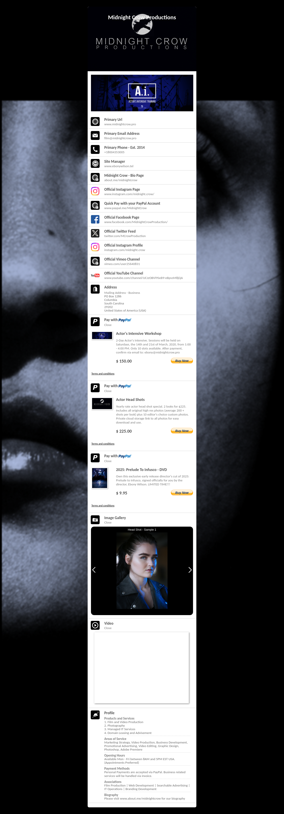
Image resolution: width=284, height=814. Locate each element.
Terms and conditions (102, 373)
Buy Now (182, 361)
